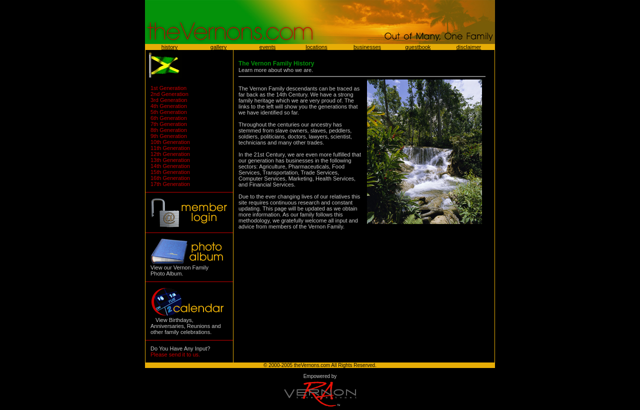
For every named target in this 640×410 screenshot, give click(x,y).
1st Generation (168, 88)
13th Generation (170, 160)
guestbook (418, 47)
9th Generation (168, 136)
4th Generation (168, 106)
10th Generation (170, 142)
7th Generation (168, 124)
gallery (218, 47)
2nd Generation (169, 94)
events (268, 47)
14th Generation (170, 166)
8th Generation (168, 130)
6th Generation (168, 118)
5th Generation (168, 112)
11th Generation (170, 148)
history (170, 47)
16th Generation (170, 178)
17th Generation (170, 184)
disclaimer (469, 47)
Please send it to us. (175, 355)
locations (316, 47)
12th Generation (170, 154)
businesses (367, 47)
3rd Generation (168, 100)
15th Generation (170, 172)
